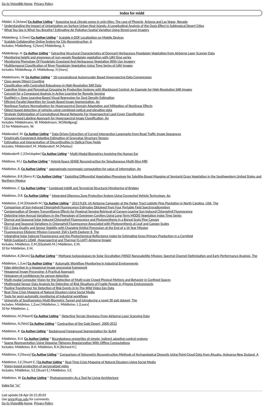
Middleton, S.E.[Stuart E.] (19, 362)
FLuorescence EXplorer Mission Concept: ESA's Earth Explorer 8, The (51, 232)
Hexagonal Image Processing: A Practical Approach (39, 272)
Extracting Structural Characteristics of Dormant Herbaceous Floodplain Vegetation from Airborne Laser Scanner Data (132, 53)
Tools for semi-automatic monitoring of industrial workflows (46, 296)
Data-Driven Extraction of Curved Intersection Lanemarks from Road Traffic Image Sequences (116, 134)
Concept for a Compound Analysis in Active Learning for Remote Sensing (54, 93)
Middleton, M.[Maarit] (17, 316)
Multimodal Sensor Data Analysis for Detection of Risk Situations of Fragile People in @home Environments (79, 284)
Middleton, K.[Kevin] (16, 256)
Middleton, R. (11, 331)
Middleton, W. (11, 378)
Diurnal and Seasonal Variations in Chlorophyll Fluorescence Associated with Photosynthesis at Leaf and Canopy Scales (86, 224)
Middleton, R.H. (12, 339)
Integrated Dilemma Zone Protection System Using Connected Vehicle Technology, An (111, 196)
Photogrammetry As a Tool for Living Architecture (84, 378)
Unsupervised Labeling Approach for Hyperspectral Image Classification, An (56, 118)
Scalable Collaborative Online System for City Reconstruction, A (48, 41)
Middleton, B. (11, 169)
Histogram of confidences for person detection (36, 276)
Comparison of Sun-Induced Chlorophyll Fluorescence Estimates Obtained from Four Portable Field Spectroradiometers (87, 207)
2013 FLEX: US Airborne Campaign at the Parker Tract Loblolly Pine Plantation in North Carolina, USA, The (145, 203)
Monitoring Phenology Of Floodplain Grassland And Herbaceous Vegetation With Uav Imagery (69, 61)
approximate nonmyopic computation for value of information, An (95, 169)
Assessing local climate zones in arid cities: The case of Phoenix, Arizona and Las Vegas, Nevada (122, 22)
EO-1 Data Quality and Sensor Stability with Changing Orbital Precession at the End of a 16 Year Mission (76, 228)
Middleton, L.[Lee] (14, 263)
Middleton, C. (11, 188)
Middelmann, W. (13, 77)
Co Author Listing (40, 22)
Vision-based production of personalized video (36, 366)
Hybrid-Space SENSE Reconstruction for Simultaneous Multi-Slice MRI (99, 161)
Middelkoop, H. (12, 53)
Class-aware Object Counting (24, 81)
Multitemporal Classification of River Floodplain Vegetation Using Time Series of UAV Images (68, 65)
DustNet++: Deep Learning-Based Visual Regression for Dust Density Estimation (59, 98)
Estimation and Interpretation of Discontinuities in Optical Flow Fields (52, 142)
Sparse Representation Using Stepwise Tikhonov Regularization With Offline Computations (67, 343)
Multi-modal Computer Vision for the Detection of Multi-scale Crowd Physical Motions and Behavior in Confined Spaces (87, 280)
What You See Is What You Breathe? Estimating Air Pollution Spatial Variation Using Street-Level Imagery (76, 30)
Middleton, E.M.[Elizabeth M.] (22, 203)
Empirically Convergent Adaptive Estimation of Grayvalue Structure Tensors (56, 138)
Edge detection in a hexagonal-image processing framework (45, 267)
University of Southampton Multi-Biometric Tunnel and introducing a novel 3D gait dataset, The (70, 300)
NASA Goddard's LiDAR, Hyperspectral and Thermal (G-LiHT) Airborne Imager (58, 240)
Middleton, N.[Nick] (15, 324)
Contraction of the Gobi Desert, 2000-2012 (87, 324)
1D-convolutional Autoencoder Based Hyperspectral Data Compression (102, 77)
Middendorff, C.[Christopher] (22, 154)
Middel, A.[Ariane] (14, 22)
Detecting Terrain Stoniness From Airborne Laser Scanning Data (106, 316)
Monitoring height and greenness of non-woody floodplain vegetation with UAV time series (67, 57)
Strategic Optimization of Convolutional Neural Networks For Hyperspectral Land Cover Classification (74, 114)
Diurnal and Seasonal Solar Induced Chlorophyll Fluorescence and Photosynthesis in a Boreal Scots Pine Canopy (81, 220)
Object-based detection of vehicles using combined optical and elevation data (58, 110)
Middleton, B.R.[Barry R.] (19, 176)
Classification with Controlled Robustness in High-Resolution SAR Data (52, 85)
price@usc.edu (18, 399)
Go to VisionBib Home (17, 4)
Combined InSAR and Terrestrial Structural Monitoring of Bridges (94, 188)
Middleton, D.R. (12, 196)
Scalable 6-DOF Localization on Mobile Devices (91, 37)
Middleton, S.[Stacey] (16, 354)
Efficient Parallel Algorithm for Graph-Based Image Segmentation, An (52, 102)
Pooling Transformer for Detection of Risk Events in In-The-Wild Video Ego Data (59, 288)
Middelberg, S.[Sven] (16, 37)
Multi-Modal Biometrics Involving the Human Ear (104, 154)
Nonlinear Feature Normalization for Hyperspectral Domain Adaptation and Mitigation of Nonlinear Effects (78, 106)
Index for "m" (11, 385)
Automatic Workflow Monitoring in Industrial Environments (96, 263)
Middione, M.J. (12, 161)
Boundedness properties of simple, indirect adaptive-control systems (100, 339)
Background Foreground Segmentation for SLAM (82, 331)
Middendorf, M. (12, 134)
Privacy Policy (43, 4)
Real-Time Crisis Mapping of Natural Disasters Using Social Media (49, 292)
